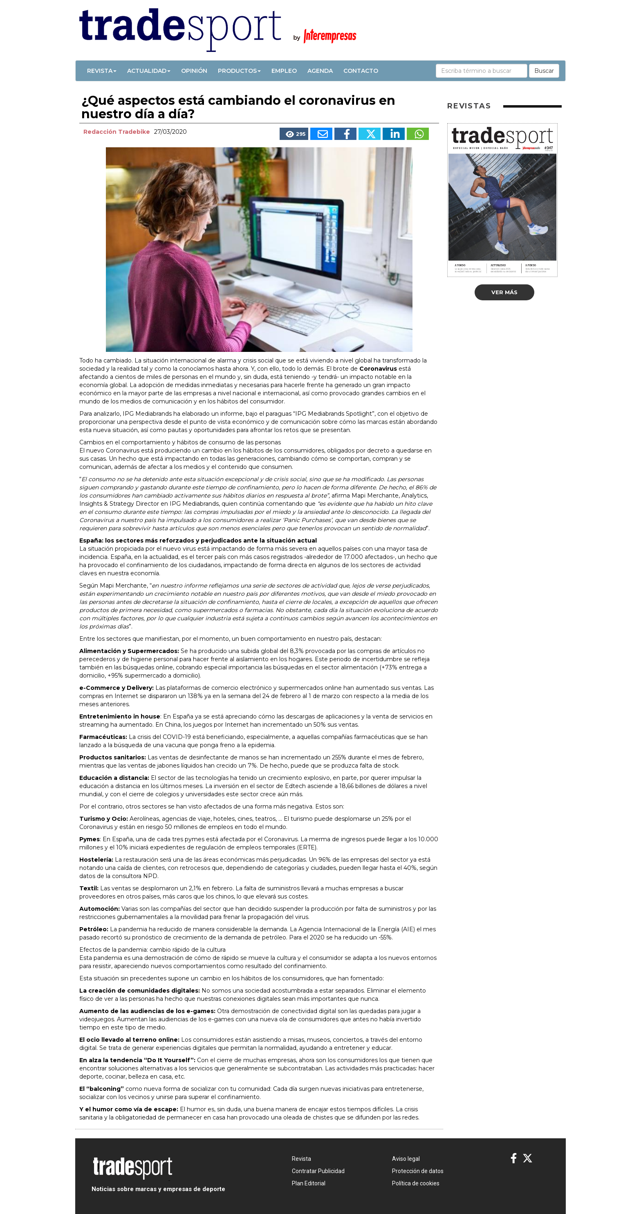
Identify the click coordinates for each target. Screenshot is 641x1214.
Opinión (194, 70)
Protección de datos (418, 1171)
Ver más (504, 292)
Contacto (360, 70)
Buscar (544, 70)
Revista (102, 70)
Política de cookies (415, 1183)
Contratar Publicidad (318, 1171)
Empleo (284, 70)
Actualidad (148, 70)
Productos (239, 70)
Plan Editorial (308, 1183)
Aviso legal (406, 1158)
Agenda (320, 70)
